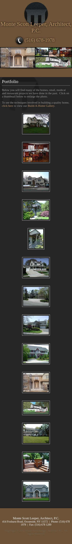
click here (7, 105)
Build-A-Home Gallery (41, 105)
